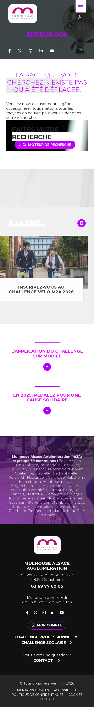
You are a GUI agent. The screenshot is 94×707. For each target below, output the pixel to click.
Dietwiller (43, 480)
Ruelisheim (74, 505)
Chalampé (24, 480)
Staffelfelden (39, 509)
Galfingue (56, 484)
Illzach (69, 488)
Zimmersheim (40, 517)
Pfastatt (32, 501)
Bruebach (36, 476)
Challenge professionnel (47, 637)
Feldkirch (17, 484)
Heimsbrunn (30, 488)
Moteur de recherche (47, 145)
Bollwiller (18, 476)
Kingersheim (21, 492)
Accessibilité (65, 690)
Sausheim (18, 509)
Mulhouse (27, 497)
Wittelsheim (47, 513)
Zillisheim (17, 517)
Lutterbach (44, 492)
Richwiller (17, 505)
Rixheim (56, 505)
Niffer (42, 497)
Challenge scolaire (46, 642)
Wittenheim (70, 513)
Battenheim (50, 472)
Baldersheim (70, 467)
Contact (46, 660)
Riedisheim (38, 505)
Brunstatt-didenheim (65, 476)
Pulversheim (52, 501)
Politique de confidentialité (37, 695)
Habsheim (75, 484)
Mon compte (47, 625)
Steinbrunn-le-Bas (68, 509)
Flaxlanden (36, 484)
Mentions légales (33, 690)
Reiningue (73, 501)
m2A (61, 683)
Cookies (75, 695)
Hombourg (52, 488)
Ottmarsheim (60, 497)
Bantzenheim (26, 472)
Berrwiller (70, 472)
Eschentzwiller (66, 480)
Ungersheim (24, 513)
